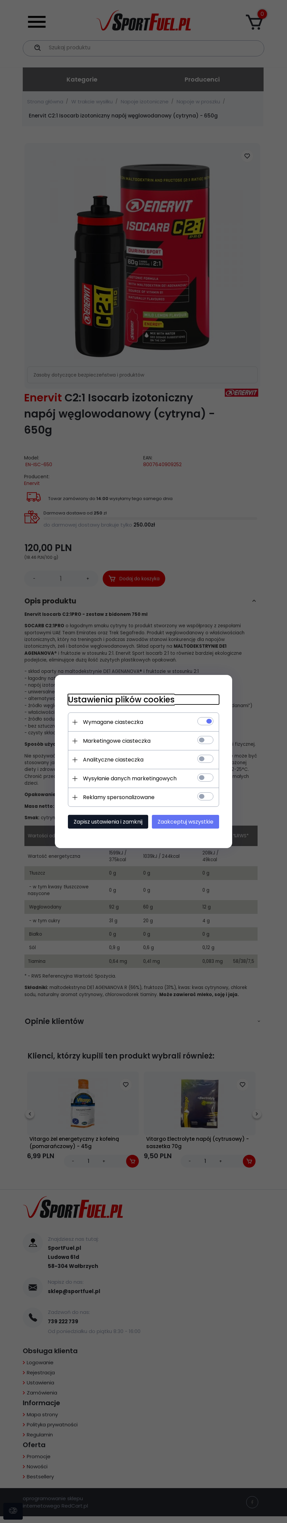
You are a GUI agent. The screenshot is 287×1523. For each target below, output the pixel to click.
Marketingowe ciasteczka (115, 741)
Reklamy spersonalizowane (117, 797)
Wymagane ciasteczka (112, 722)
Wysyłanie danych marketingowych (128, 778)
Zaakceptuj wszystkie (187, 822)
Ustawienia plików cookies (120, 699)
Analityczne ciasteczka (112, 760)
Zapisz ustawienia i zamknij (106, 822)
